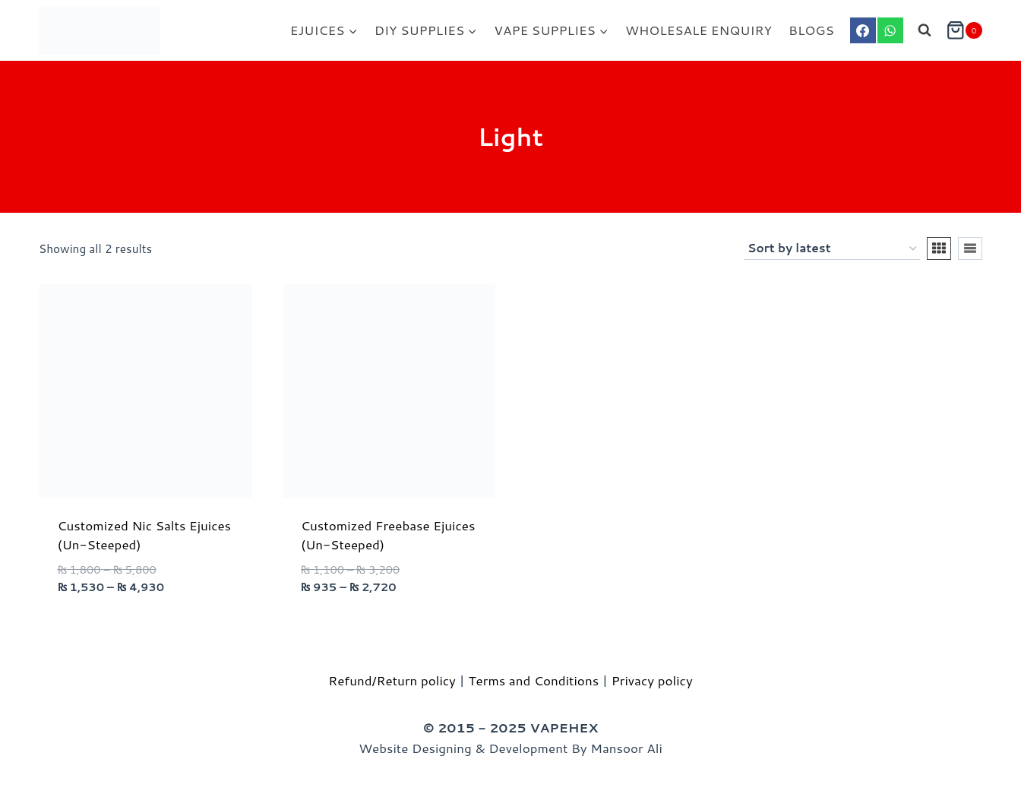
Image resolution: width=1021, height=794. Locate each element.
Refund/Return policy (392, 680)
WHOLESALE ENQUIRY (698, 30)
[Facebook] (863, 30)
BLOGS (811, 30)
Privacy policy (652, 680)
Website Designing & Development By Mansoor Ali (510, 748)
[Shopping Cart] (964, 30)
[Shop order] (832, 248)
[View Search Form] (924, 30)
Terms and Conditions (534, 680)
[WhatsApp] (890, 30)
